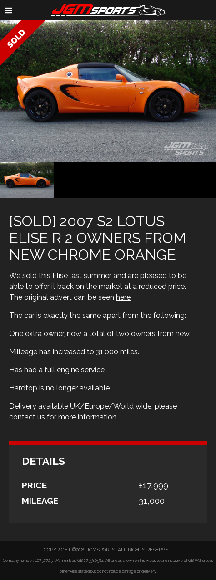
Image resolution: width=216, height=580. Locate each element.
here (123, 297)
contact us (27, 417)
